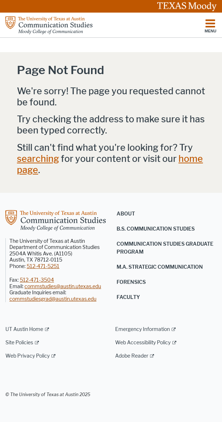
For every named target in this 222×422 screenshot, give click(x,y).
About (126, 214)
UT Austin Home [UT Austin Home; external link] (24, 329)
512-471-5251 (43, 266)
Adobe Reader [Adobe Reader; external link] (131, 356)
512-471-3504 (37, 280)
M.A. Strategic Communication (160, 267)
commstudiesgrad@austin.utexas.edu (52, 299)
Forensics (131, 282)
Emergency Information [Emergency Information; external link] (142, 329)
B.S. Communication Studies (156, 229)
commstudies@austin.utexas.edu (62, 286)
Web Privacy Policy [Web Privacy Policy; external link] (27, 356)
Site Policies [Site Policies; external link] (19, 343)
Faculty (128, 297)
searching (38, 158)
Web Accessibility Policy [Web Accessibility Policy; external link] (143, 343)
